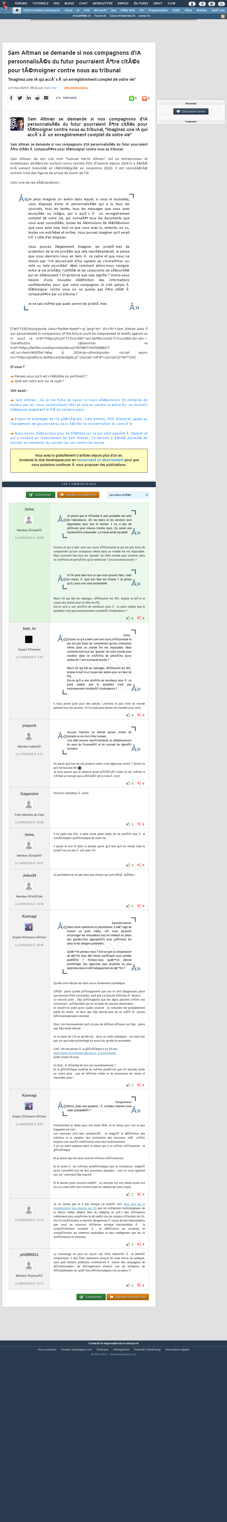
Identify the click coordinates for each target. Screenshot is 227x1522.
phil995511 (29, 1325)
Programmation (158, 10)
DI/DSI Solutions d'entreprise (41, 10)
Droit (158, 3)
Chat (83, 3)
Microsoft (100, 10)
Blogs (69, 3)
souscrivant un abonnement (100, 484)
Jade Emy (50, 111)
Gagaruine (29, 864)
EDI (142, 10)
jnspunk (29, 796)
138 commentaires (75, 112)
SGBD (176, 10)
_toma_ (29, 579)
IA (78, 10)
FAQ (56, 3)
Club (171, 3)
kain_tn (29, 699)
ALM (87, 10)
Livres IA (144, 16)
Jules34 (29, 946)
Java (113, 10)
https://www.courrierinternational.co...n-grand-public (84, 1123)
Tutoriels (40, 3)
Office (188, 10)
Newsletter (102, 3)
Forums (20, 3)
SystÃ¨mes (218, 10)
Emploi (123, 3)
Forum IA (100, 16)
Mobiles (202, 10)
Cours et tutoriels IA (122, 16)
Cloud (68, 10)
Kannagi (29, 987)
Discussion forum (191, 111)
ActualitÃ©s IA (82, 16)
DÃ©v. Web (128, 10)
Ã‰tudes (140, 3)
